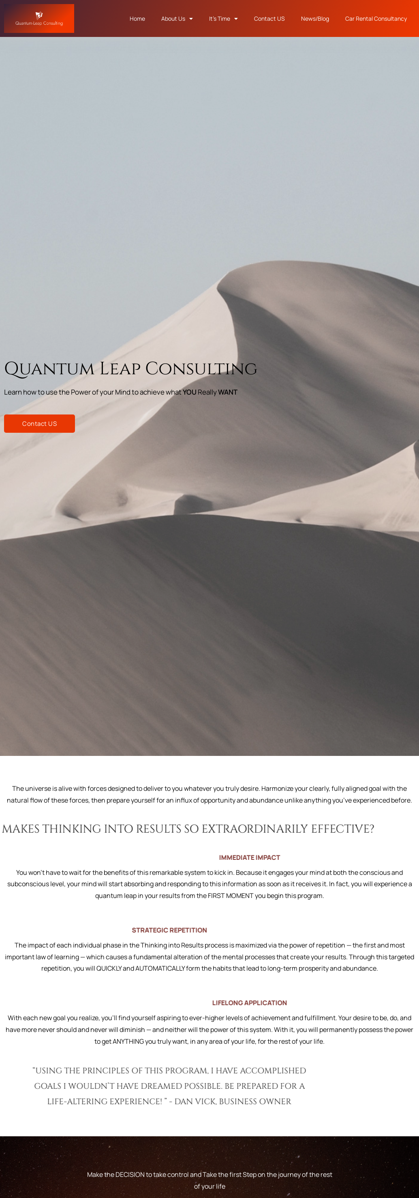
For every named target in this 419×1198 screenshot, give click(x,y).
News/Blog (315, 18)
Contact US (269, 18)
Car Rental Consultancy (376, 18)
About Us (177, 19)
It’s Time (223, 19)
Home (137, 18)
